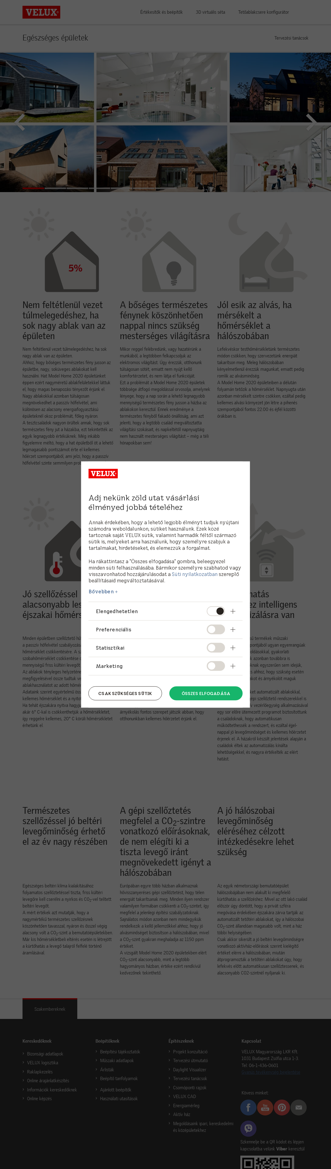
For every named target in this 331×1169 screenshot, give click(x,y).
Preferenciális (113, 629)
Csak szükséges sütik (125, 693)
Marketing (109, 666)
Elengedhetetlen (117, 611)
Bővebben (101, 591)
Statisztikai (110, 647)
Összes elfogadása (206, 693)
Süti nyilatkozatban (195, 574)
